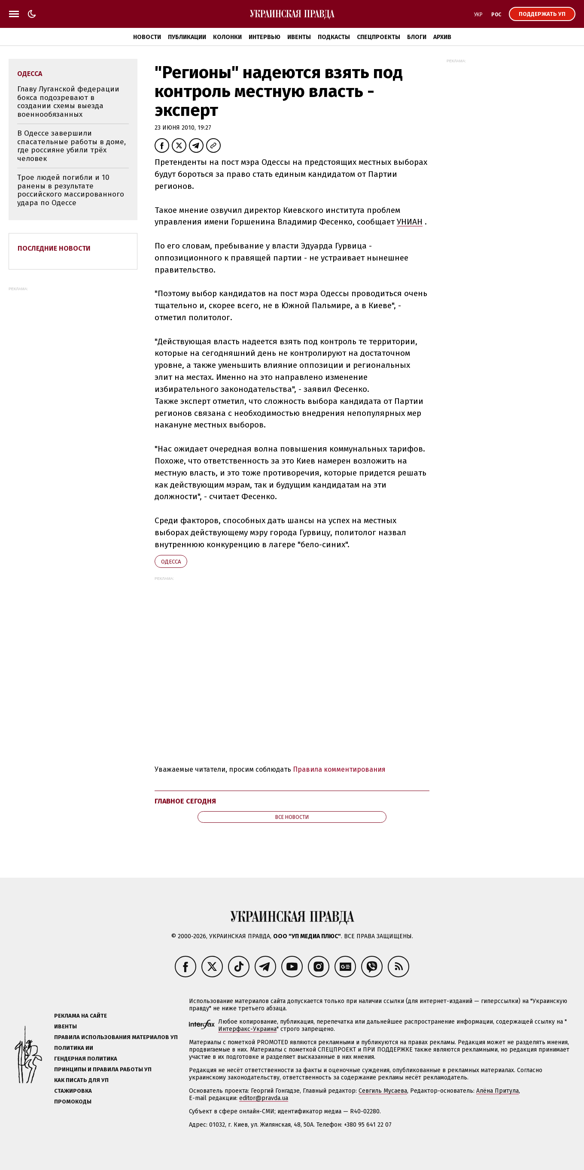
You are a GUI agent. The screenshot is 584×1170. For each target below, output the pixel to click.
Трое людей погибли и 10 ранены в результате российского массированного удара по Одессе (70, 190)
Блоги (416, 37)
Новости (147, 37)
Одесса (171, 561)
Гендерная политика (85, 1058)
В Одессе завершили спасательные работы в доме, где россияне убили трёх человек (71, 146)
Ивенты (299, 37)
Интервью (264, 37)
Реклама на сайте (80, 1015)
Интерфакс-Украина (247, 1029)
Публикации (187, 37)
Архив (442, 37)
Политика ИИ (73, 1048)
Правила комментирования (339, 769)
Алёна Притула (497, 1090)
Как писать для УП (81, 1080)
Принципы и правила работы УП (103, 1069)
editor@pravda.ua (263, 1098)
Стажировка (73, 1091)
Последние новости (54, 248)
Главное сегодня (185, 801)
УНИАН (410, 222)
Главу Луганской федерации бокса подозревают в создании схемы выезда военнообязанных (68, 102)
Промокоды (72, 1101)
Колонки (227, 37)
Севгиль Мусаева (383, 1090)
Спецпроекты (378, 37)
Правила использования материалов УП (116, 1037)
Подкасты (334, 37)
